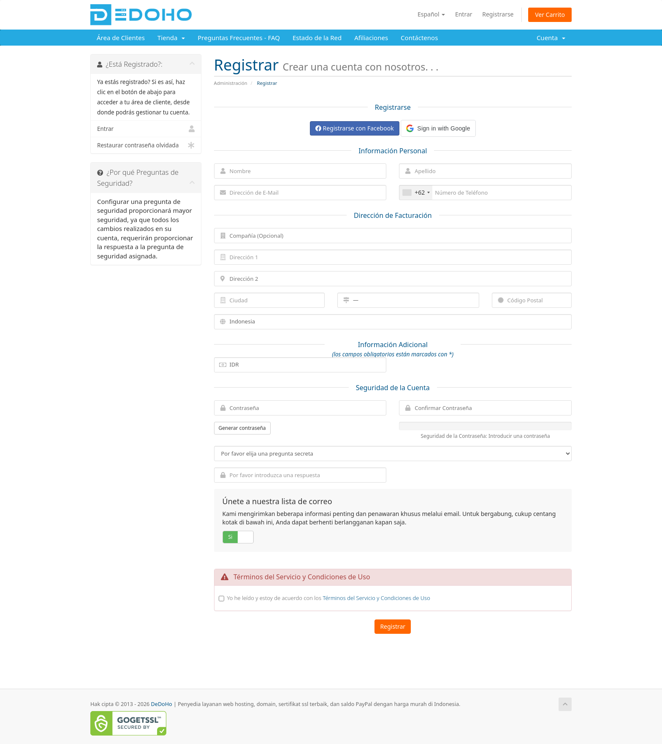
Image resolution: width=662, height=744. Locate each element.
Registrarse (497, 14)
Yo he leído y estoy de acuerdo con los (328, 598)
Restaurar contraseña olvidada (146, 145)
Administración (230, 83)
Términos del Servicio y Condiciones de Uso (376, 598)
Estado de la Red (317, 37)
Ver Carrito (550, 15)
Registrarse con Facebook (354, 128)
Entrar (463, 14)
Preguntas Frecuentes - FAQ (239, 37)
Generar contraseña (242, 428)
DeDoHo (161, 704)
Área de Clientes (121, 37)
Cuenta (551, 37)
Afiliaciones (371, 37)
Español (431, 14)
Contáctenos (419, 37)
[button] (438, 128)
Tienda (171, 37)
